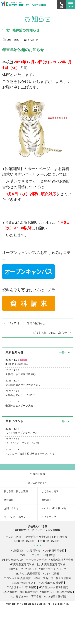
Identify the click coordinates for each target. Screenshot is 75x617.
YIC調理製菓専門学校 (22, 564)
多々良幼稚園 (63, 578)
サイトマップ (49, 517)
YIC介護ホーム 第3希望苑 (53, 587)
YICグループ (16, 568)
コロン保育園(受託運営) (18, 578)
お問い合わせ (11, 508)
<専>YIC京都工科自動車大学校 (20, 591)
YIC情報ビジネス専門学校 (25, 550)
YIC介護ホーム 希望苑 (50, 582)
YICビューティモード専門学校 (37, 555)
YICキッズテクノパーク (52, 568)
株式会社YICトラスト (24, 582)
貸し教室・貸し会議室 (16, 491)
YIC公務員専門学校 (53, 550)
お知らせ (33, 39)
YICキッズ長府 (51, 573)
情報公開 (9, 499)
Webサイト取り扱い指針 (55, 508)
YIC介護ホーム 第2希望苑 (21, 587)
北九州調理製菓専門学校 (51, 564)
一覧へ (63, 352)
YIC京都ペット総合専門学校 (56, 591)
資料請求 (46, 499)
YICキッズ (31, 568)
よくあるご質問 (50, 491)
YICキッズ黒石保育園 (28, 573)
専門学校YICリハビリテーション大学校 (24, 559)
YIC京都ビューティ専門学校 (25, 596)
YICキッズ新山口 (43, 578)
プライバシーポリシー (16, 517)
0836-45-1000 (27, 541)
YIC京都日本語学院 (55, 596)
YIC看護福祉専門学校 (61, 559)
